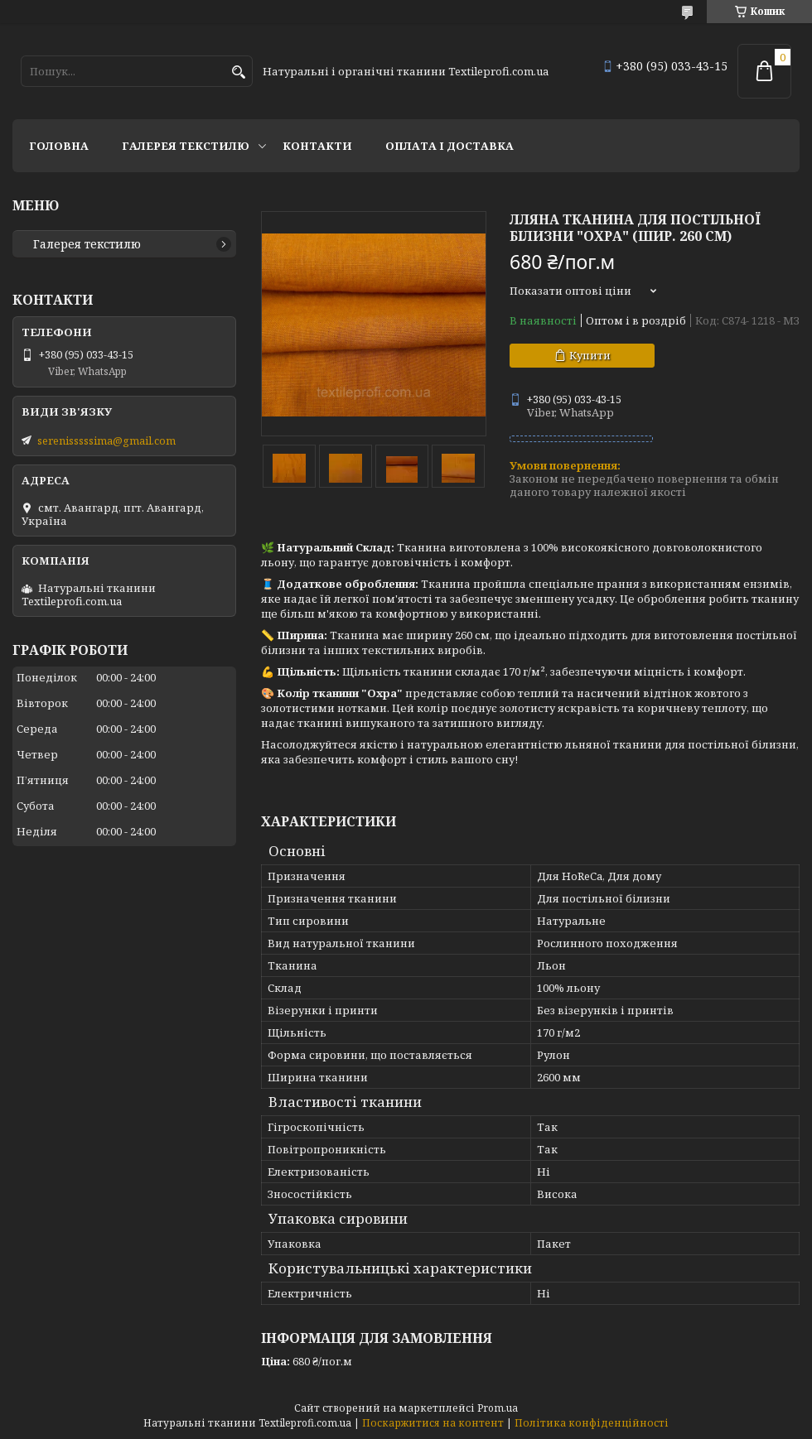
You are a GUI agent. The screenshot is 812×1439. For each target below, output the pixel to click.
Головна (59, 145)
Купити (590, 355)
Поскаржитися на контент (433, 1423)
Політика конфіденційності (592, 1423)
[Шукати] (238, 72)
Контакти (317, 145)
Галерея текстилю (185, 145)
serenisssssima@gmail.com (106, 440)
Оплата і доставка (449, 145)
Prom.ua (497, 1408)
